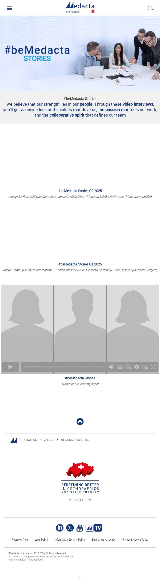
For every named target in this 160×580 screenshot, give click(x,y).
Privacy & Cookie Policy (135, 539)
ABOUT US (30, 440)
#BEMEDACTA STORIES (75, 440)
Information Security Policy (70, 539)
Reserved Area (20, 539)
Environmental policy (103, 539)
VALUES (49, 440)
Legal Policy (41, 539)
